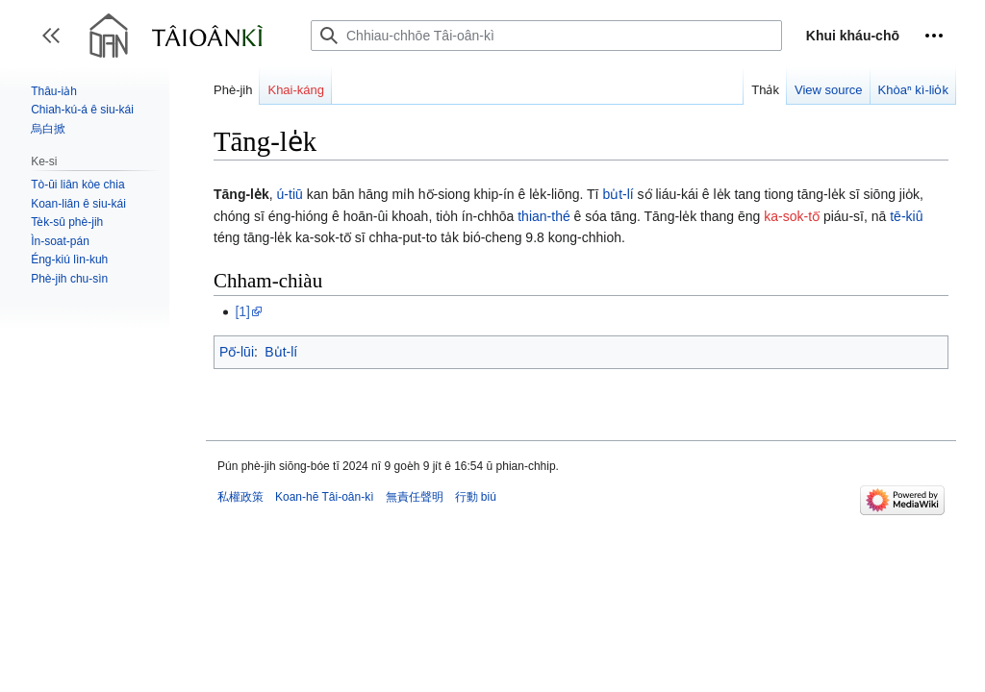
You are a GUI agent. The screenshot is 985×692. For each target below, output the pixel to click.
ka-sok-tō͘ (792, 216)
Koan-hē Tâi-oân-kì (324, 497)
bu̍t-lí (617, 194)
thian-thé (543, 216)
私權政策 (240, 497)
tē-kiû (906, 216)
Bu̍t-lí (281, 351)
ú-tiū (290, 194)
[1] (242, 311)
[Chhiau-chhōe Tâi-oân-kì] (546, 35)
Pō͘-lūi (236, 351)
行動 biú (475, 497)
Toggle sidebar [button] (57, 45)
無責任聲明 (414, 497)
